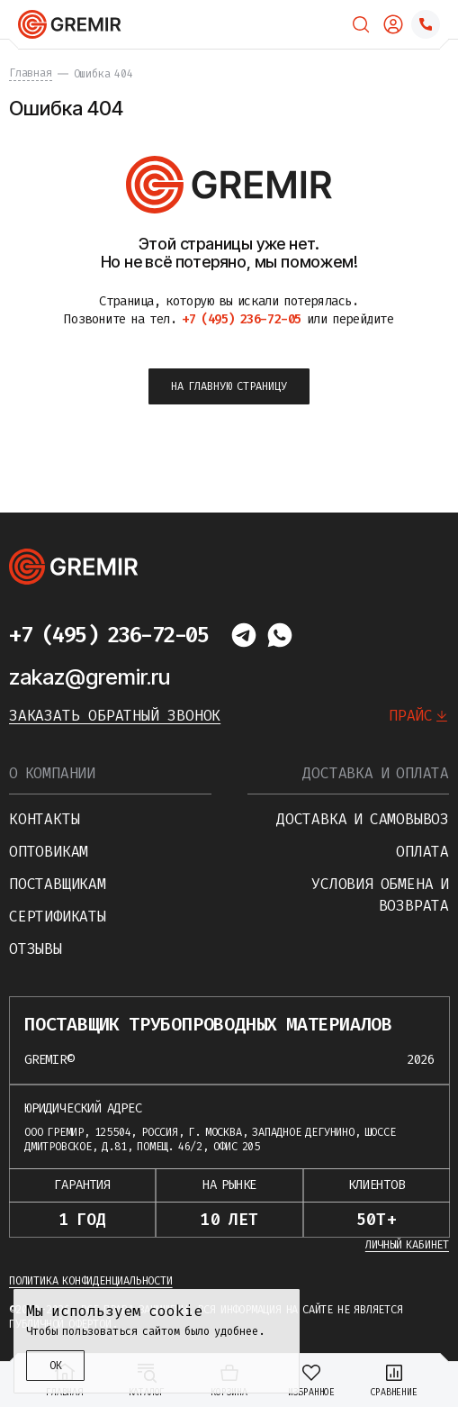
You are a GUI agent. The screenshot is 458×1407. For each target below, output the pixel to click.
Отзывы (35, 949)
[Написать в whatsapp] (279, 635)
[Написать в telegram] (243, 635)
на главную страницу (229, 386)
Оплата (422, 851)
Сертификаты (57, 916)
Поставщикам (57, 884)
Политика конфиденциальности (91, 1281)
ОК (55, 1365)
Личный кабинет (407, 1245)
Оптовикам (48, 851)
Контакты (44, 819)
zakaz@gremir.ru (89, 677)
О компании (52, 773)
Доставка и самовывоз (362, 819)
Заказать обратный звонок (114, 715)
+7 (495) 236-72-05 (108, 635)
